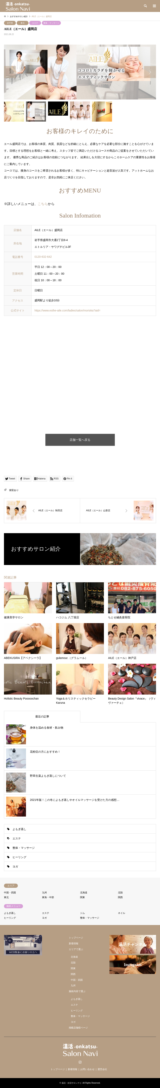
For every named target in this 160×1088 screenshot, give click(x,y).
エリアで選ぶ (76, 949)
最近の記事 (42, 716)
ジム (82, 913)
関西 (120, 897)
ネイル (121, 913)
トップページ (76, 937)
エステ (35, 23)
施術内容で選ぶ (77, 991)
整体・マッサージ (51, 23)
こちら (43, 204)
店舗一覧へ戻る (80, 439)
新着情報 (73, 943)
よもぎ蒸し (19, 829)
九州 (44, 892)
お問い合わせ (87, 1069)
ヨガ (15, 866)
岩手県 (10, 23)
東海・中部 (48, 897)
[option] (80, 72)
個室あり (14, 490)
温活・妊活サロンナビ (71, 1083)
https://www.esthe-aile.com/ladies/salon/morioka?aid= (67, 310)
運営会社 (102, 1069)
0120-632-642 (43, 256)
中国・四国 (10, 892)
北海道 (83, 892)
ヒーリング (19, 857)
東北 (23, 23)
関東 (82, 897)
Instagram (80, 1062)
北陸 (120, 892)
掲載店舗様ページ (78, 1027)
